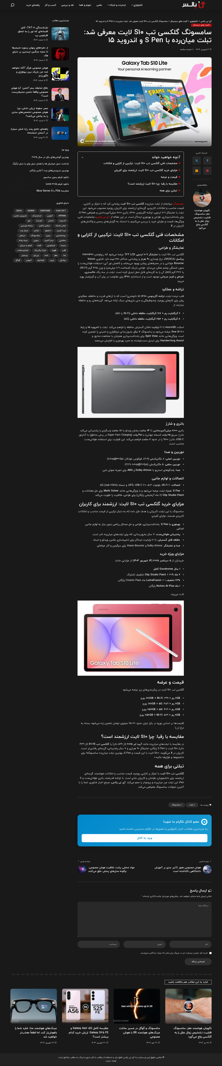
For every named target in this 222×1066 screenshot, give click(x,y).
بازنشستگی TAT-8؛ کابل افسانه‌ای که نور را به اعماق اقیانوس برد (33, 31)
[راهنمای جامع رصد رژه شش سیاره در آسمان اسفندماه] (60, 133)
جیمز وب (24, 230)
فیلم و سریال (26, 245)
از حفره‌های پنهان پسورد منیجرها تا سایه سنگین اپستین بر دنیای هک (29, 51)
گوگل (18, 260)
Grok (19, 210)
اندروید (62, 220)
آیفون (50, 215)
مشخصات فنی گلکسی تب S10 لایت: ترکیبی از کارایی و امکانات (139, 163)
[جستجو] (12, 5)
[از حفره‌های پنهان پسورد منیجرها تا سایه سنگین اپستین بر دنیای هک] (60, 53)
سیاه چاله (23, 240)
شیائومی (51, 245)
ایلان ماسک (61, 225)
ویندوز (24, 255)
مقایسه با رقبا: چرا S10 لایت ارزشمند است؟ (151, 184)
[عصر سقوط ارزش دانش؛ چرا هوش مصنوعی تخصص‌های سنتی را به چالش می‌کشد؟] (60, 114)
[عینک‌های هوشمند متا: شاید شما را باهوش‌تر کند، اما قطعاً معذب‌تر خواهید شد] (33, 1006)
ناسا (46, 255)
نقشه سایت (111, 1061)
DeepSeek (45, 210)
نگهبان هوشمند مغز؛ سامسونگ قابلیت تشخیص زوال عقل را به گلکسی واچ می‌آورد (202, 219)
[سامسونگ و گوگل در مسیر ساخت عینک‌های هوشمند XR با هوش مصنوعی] (137, 1006)
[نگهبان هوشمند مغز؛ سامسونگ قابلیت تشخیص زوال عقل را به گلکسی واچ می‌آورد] (202, 198)
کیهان (29, 260)
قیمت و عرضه (168, 177)
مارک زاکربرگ (40, 250)
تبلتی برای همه (168, 190)
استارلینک (36, 215)
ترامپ (36, 230)
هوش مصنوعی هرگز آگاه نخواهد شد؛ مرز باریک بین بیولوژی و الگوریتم (29, 72)
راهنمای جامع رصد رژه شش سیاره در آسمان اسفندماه (32, 131)
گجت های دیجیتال (201, 25)
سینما (63, 245)
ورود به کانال (144, 838)
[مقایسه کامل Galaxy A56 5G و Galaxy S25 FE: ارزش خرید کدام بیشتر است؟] (85, 1006)
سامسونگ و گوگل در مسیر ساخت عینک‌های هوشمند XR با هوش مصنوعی (138, 1033)
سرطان (22, 235)
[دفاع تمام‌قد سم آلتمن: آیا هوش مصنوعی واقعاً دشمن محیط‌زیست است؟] (60, 94)
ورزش (36, 255)
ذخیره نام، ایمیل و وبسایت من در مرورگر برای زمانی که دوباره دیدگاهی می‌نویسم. (174, 953)
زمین (48, 235)
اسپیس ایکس (20, 215)
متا (64, 255)
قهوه (54, 250)
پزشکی (63, 260)
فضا (39, 245)
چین (52, 260)
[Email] (197, 171)
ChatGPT (61, 210)
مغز (55, 255)
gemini (31, 210)
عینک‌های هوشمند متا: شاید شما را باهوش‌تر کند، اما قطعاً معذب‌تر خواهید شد (35, 1033)
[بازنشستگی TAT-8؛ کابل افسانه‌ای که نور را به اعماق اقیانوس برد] (60, 33)
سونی (36, 240)
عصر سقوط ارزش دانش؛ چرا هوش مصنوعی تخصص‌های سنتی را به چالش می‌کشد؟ (32, 112)
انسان (51, 220)
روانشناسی (61, 235)
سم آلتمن (49, 240)
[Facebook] (207, 161)
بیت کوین (61, 230)
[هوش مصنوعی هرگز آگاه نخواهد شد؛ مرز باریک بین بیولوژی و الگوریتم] (60, 74)
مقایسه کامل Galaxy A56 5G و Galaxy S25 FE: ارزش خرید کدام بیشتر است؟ (87, 1033)
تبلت (191, 804)
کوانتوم (40, 260)
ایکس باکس (44, 225)
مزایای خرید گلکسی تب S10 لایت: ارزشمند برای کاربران (145, 170)
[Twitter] (197, 161)
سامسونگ (176, 804)
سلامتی (62, 240)
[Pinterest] (207, 171)
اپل (29, 220)
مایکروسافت (22, 250)
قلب (64, 250)
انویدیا (39, 220)
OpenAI (62, 215)
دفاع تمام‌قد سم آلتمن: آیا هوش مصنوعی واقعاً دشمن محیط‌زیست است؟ (32, 92)
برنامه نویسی (27, 225)
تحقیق (48, 230)
